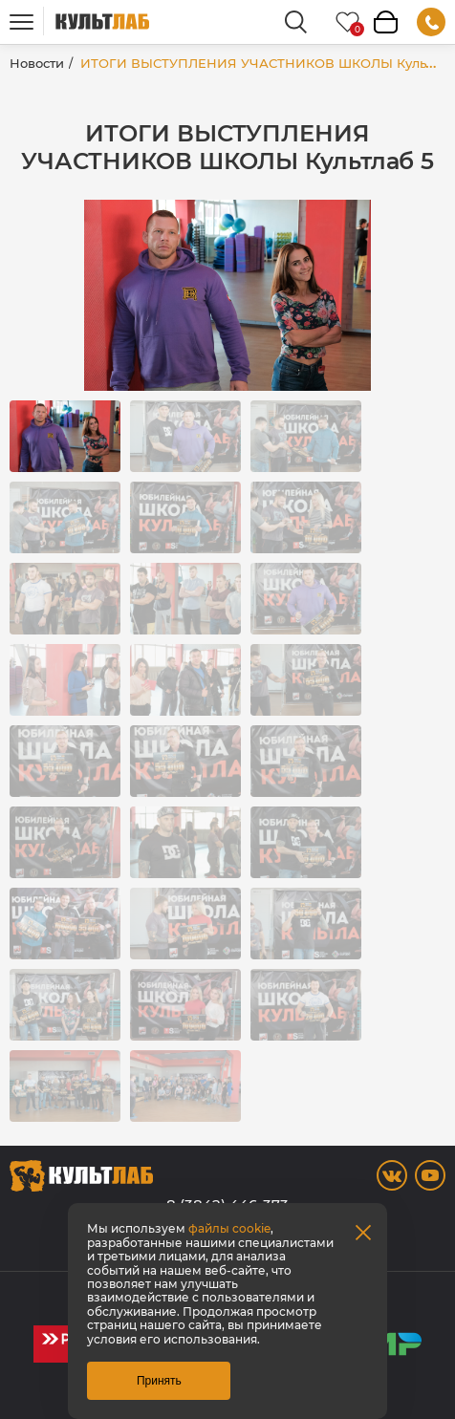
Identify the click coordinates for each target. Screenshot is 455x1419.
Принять (159, 1380)
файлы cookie (229, 1228)
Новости (37, 63)
